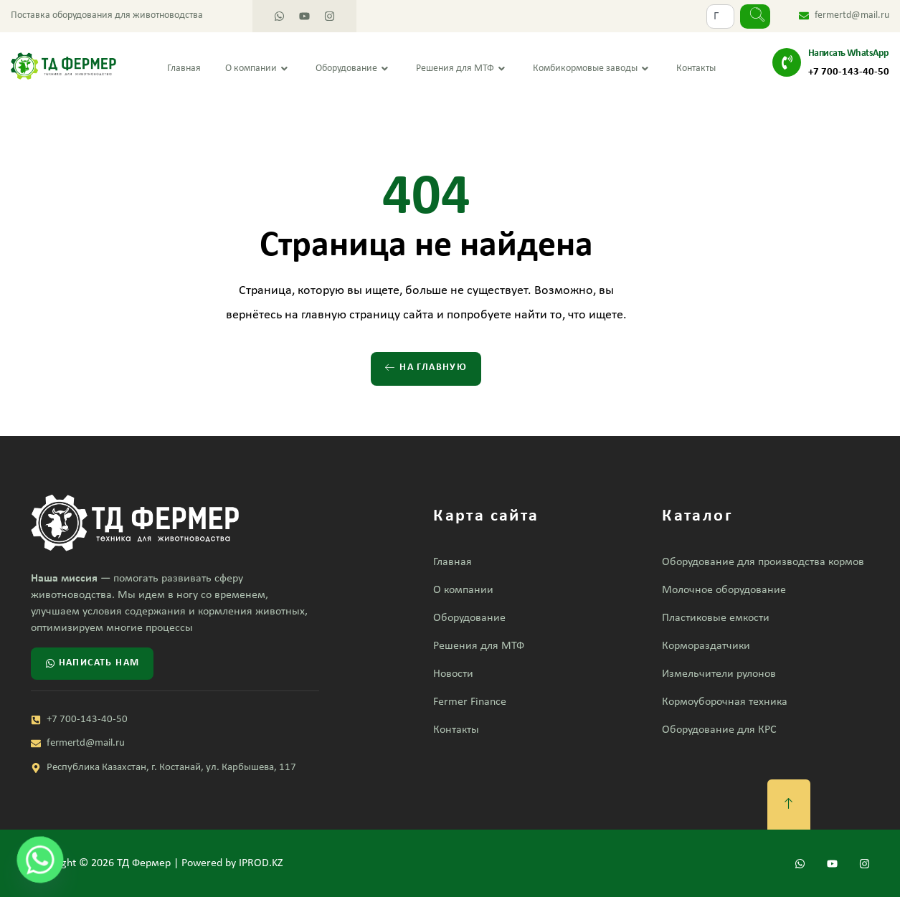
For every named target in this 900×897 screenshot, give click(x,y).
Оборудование (354, 69)
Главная (184, 68)
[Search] (755, 16)
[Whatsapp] (40, 859)
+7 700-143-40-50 (848, 72)
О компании (258, 69)
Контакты (696, 68)
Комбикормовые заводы (592, 69)
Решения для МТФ (462, 69)
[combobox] (720, 16)
